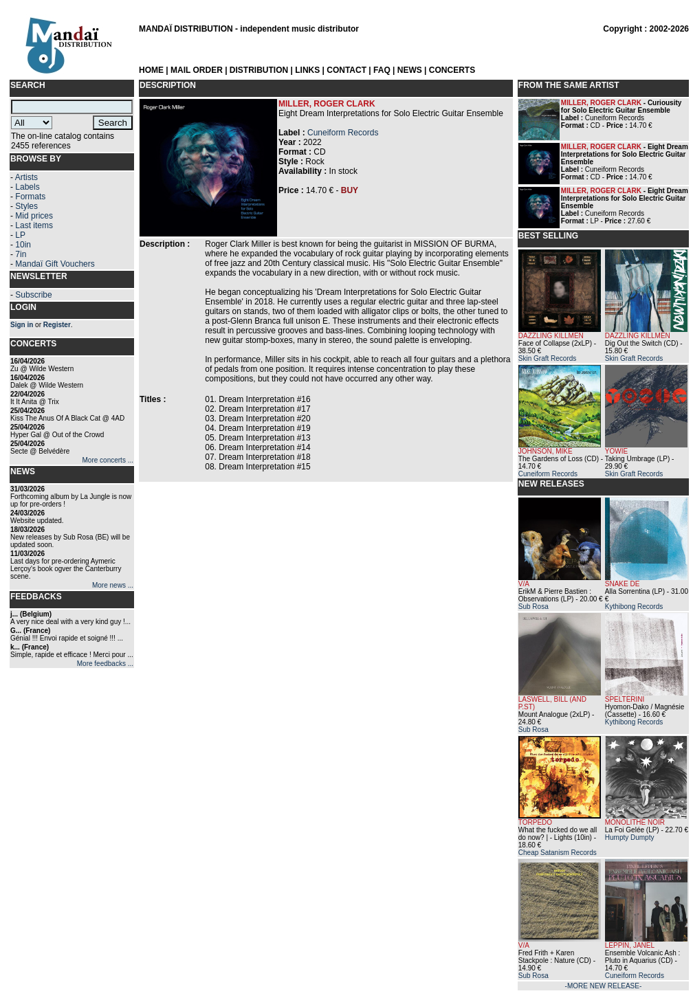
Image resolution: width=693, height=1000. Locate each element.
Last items (34, 225)
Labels (27, 187)
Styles (26, 206)
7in (20, 254)
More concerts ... (107, 460)
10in (23, 244)
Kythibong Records (634, 606)
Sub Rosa (533, 606)
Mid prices (34, 216)
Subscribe (33, 295)
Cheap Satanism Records (557, 852)
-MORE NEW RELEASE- (603, 986)
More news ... (112, 585)
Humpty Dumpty (629, 837)
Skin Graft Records (547, 358)
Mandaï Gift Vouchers (54, 264)
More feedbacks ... (105, 663)
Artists (26, 177)
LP (20, 235)
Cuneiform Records (342, 132)
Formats (30, 196)
